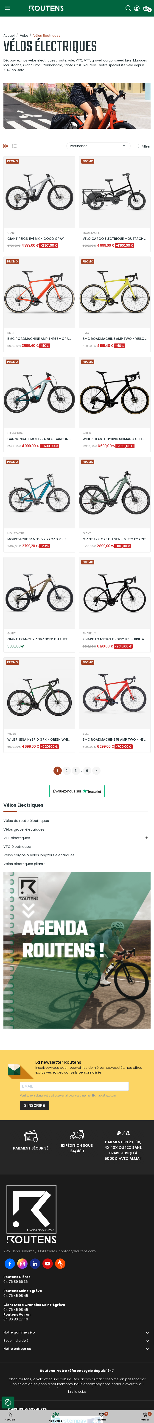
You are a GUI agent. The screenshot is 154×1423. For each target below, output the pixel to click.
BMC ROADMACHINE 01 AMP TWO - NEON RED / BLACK (115, 739)
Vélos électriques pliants (24, 863)
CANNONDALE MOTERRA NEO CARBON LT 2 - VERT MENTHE (39, 439)
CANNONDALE (16, 433)
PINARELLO (89, 633)
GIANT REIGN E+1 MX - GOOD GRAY (35, 239)
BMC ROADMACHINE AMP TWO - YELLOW (115, 339)
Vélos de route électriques (26, 820)
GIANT (11, 233)
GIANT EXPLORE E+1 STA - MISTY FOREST (114, 539)
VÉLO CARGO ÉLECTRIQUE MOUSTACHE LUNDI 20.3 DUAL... (115, 239)
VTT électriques (16, 837)
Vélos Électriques (23, 805)
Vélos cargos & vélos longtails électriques (39, 855)
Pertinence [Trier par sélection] (98, 146)
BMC (10, 333)
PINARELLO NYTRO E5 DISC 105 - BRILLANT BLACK (115, 639)
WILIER (87, 433)
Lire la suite (77, 1391)
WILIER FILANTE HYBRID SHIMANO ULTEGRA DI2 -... (115, 439)
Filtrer (146, 146)
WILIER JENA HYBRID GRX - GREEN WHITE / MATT (39, 739)
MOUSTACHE (91, 233)
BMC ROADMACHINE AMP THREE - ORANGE (39, 339)
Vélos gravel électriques (24, 829)
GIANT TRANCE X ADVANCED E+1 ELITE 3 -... (39, 639)
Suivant (96, 771)
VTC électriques (17, 846)
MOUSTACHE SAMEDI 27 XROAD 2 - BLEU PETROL (39, 539)
